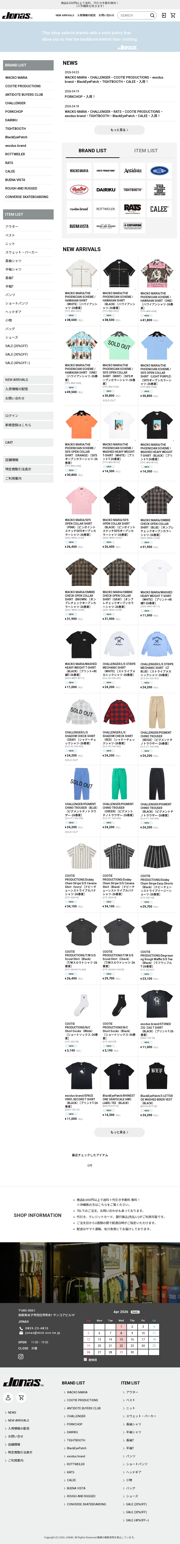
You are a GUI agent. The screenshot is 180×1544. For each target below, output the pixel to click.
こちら (102, 1205)
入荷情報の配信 (86, 15)
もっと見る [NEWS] (119, 130)
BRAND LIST (93, 150)
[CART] (173, 15)
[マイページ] (8, 1398)
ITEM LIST (146, 150)
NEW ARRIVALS (65, 15)
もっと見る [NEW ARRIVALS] (119, 1132)
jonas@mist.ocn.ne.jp (42, 1333)
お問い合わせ (106, 15)
